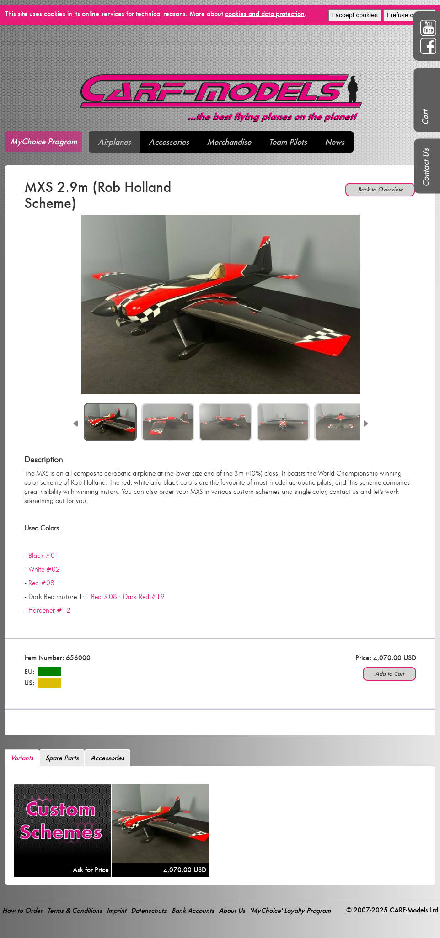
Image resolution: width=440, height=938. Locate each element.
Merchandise (229, 142)
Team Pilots (288, 142)
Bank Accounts (193, 910)
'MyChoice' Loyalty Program (290, 910)
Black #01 (43, 555)
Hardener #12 (49, 610)
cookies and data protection (265, 13)
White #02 (44, 569)
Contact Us (425, 167)
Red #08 (41, 583)
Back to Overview (380, 189)
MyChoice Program (43, 141)
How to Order (22, 910)
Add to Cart (389, 674)
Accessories (169, 142)
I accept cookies (355, 15)
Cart (425, 117)
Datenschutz (149, 910)
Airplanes (114, 142)
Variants (22, 757)
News (334, 142)
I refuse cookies (409, 15)
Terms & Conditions (74, 910)
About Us (232, 910)
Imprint (116, 910)
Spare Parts (62, 757)
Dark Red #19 (144, 597)
